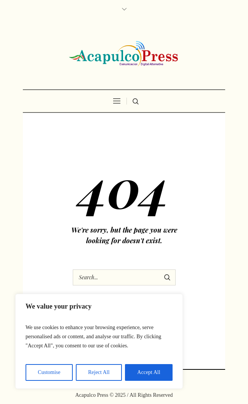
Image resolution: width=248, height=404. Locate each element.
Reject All (98, 372)
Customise (49, 372)
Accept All (148, 372)
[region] (99, 341)
